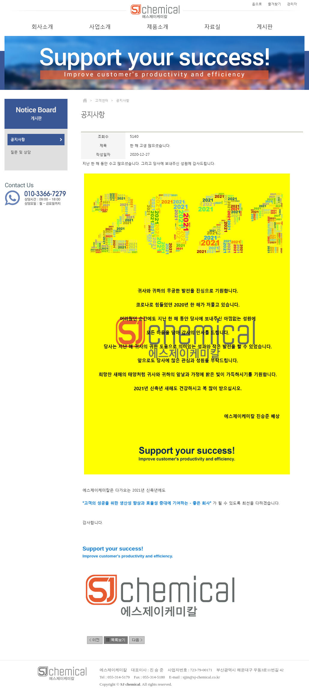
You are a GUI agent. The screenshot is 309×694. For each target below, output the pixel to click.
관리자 (292, 4)
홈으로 (257, 4)
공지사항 (17, 139)
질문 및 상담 (20, 152)
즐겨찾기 (274, 4)
